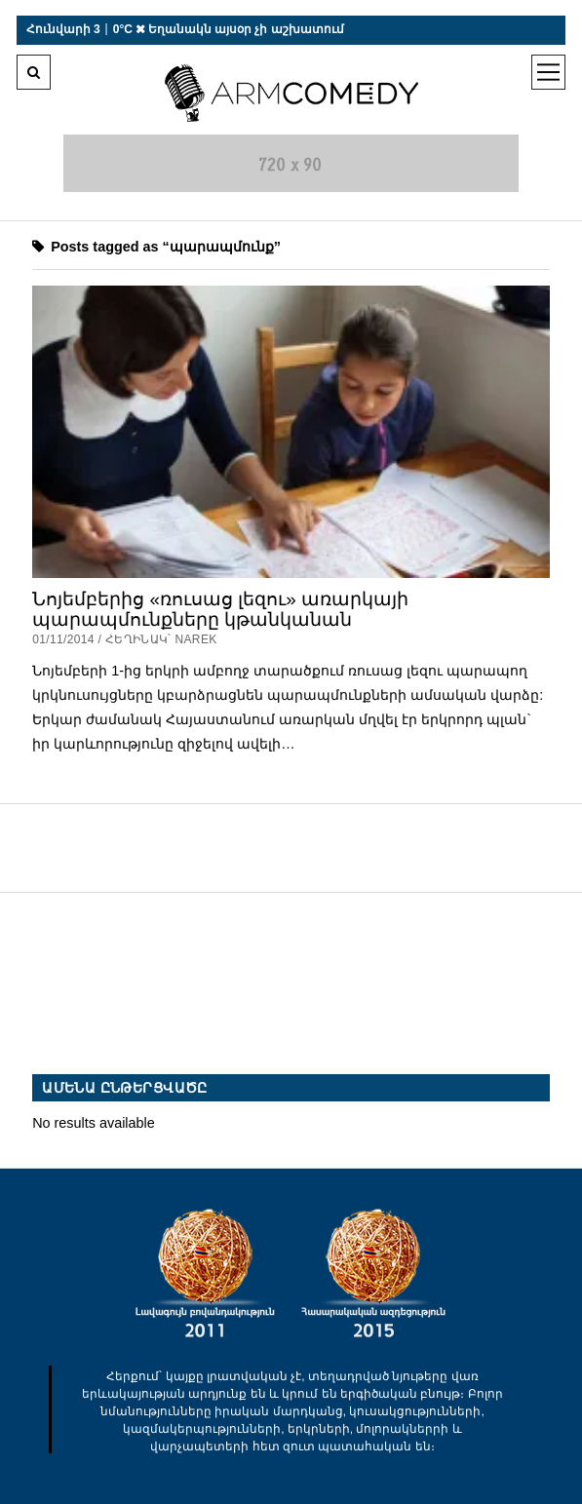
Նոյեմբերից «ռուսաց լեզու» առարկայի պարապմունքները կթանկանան (220, 610)
